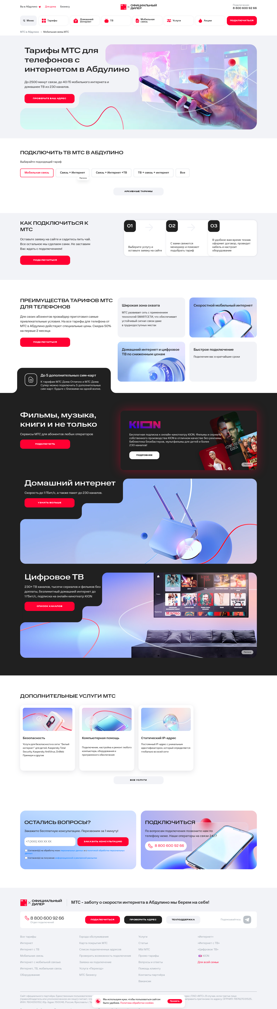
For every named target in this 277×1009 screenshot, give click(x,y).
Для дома (50, 6)
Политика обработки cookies (137, 1003)
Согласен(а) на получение (62, 858)
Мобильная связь (31, 956)
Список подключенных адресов (100, 949)
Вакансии (144, 981)
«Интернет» (205, 937)
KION (204, 956)
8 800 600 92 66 (245, 8)
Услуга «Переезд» (91, 968)
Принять (175, 1001)
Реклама (83, 178)
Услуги (142, 937)
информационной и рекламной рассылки (76, 858)
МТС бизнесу (87, 975)
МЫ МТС (144, 949)
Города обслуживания (94, 937)
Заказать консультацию (103, 841)
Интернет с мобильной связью (40, 962)
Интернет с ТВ (29, 949)
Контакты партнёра (151, 975)
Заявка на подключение (95, 962)
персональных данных (72, 850)
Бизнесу (65, 6)
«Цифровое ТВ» (208, 949)
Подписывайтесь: (236, 919)
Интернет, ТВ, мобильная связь (41, 968)
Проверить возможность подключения (105, 956)
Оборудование (30, 975)
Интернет (26, 943)
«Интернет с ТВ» (209, 943)
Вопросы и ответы (150, 962)
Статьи (143, 943)
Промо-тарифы (148, 956)
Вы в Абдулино (30, 6)
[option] (37, 173)
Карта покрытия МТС (93, 943)
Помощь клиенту (149, 968)
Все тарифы (28, 937)
